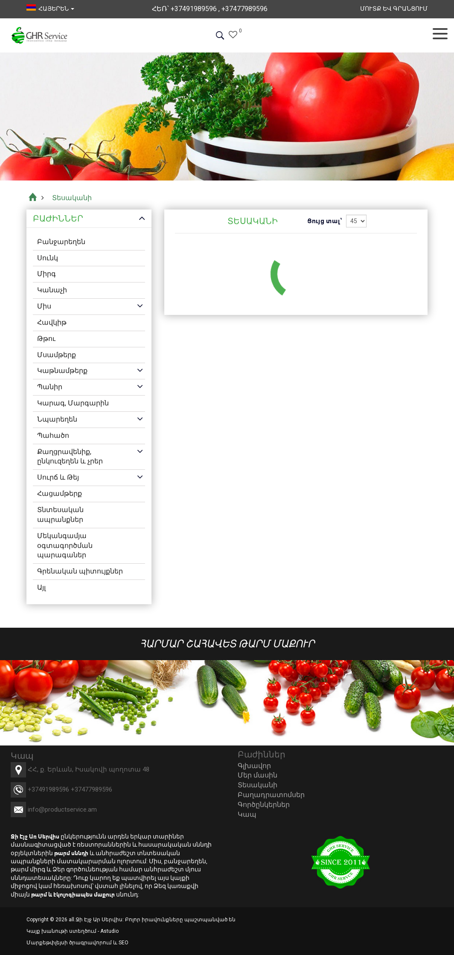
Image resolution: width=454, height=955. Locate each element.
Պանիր (49, 387)
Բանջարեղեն (61, 242)
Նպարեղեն (57, 419)
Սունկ (47, 258)
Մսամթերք (56, 355)
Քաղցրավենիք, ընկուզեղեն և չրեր (70, 457)
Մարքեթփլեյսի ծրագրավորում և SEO (77, 943)
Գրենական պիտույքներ (80, 571)
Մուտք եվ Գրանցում (394, 8)
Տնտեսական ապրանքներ (60, 515)
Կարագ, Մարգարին (73, 403)
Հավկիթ (52, 322)
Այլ (41, 587)
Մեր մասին (257, 775)
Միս (44, 306)
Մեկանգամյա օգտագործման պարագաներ (65, 545)
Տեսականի (257, 785)
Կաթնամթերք (62, 371)
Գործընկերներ (264, 805)
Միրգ (46, 274)
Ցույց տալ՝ (324, 221)
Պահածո (53, 435)
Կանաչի (52, 290)
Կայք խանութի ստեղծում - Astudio (72, 931)
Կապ (247, 814)
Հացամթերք (59, 493)
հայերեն (50, 8)
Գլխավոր (254, 766)
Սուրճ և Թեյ (58, 477)
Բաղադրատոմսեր (271, 795)
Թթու (46, 339)
